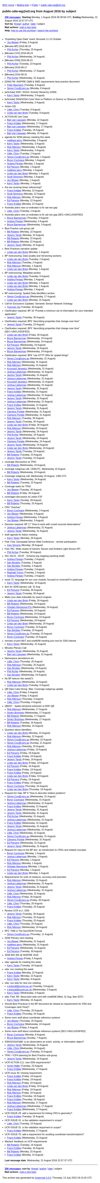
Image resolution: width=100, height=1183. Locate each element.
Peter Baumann (15, 85)
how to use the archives (23, 30)
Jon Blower (13, 42)
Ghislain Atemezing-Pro (19, 607)
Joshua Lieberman (17, 372)
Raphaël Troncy (15, 572)
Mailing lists (23, 5)
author (26, 24)
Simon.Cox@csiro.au (18, 88)
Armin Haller (13, 1066)
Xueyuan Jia (13, 307)
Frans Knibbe (14, 123)
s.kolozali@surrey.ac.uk (19, 986)
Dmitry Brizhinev (15, 712)
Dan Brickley (13, 562)
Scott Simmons (15, 177)
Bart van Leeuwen (16, 120)
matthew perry (14, 140)
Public (35, 5)
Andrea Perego (15, 163)
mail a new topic (27, 27)
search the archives (48, 30)
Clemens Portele (15, 411)
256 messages (13, 17)
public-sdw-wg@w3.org (53, 5)
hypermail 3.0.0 (43, 1177)
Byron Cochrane (15, 160)
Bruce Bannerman (16, 218)
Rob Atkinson (14, 147)
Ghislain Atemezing (17, 866)
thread (17, 24)
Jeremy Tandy (14, 235)
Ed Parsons (13, 167)
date (33, 24)
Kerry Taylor (13, 95)
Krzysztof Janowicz (17, 368)
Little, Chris (13, 109)
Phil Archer (12, 49)
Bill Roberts (13, 231)
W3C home (8, 5)
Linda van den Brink (17, 113)
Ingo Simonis (14, 545)
